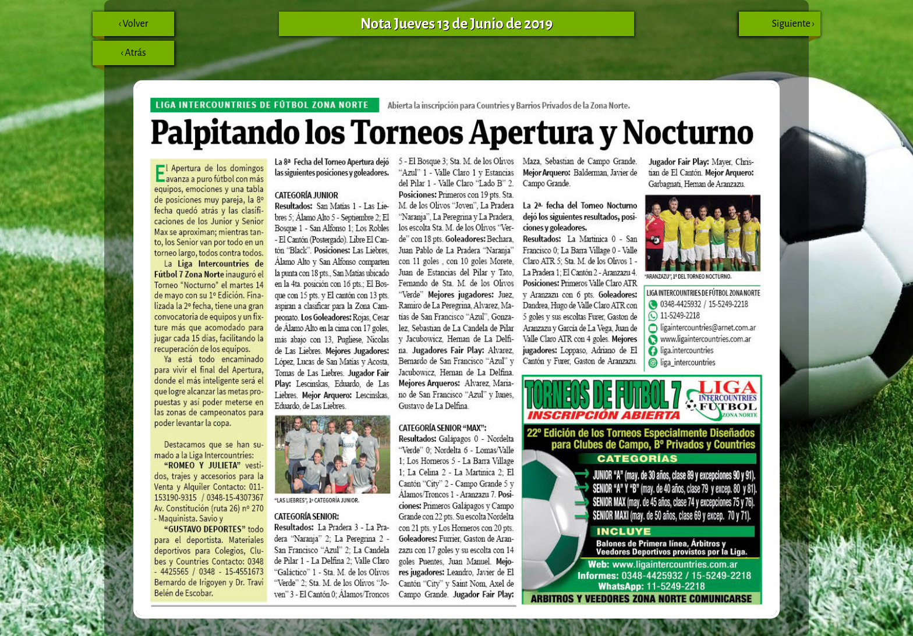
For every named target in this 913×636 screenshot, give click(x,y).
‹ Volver (120, 27)
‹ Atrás (119, 56)
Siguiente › (796, 27)
